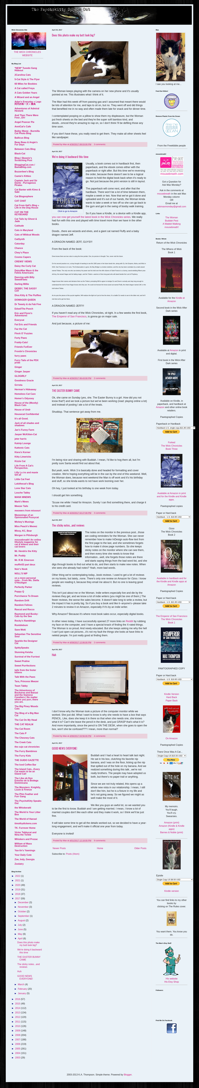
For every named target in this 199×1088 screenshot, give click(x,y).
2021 (18, 880)
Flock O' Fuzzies (24, 333)
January (22, 993)
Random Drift (22, 600)
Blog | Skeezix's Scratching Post (23, 159)
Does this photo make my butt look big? (73, 35)
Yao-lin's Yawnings (25, 850)
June (21, 929)
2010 (18, 1026)
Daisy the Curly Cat (25, 266)
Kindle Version (171, 694)
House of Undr (22, 409)
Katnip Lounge (23, 443)
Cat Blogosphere (24, 196)
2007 (18, 1039)
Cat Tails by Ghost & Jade (26, 220)
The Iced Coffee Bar (25, 764)
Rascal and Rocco (24, 609)
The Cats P (21, 733)
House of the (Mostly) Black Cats (26, 404)
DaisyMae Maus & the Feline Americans (26, 271)
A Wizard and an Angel (27, 97)
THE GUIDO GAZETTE (27, 760)
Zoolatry (19, 864)
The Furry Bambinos (26, 751)
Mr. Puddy (20, 555)
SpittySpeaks (22, 648)
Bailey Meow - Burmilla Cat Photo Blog (27, 132)
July (20, 925)
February (23, 989)
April (20, 938)
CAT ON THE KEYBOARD (22, 213)
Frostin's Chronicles (26, 351)
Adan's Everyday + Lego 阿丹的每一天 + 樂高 (28, 102)
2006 (18, 1044)
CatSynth (20, 239)
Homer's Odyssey (24, 398)
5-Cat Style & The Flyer (27, 79)
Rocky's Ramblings (25, 621)
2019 (18, 889)
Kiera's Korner (22, 452)
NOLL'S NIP (21, 573)
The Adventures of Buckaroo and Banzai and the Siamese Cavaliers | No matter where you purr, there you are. (26, 696)
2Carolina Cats (23, 75)
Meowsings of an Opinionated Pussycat (27, 516)
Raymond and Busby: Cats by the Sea (26, 615)
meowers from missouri (28, 510)
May (20, 934)
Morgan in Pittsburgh (26, 535)
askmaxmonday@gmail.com (171, 206)
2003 (18, 1057)
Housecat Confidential (27, 414)
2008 (18, 1035)
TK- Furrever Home (25, 828)
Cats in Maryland (24, 230)
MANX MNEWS (23, 497)
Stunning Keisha (24, 652)
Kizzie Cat (20, 461)
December (23, 902)
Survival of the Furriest (27, 656)
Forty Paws (21, 338)
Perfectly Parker (23, 587)
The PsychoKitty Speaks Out (28, 802)
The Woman (171, 217)
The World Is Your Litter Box (28, 813)
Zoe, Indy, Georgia (24, 859)
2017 (18, 898)
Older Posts (140, 848)
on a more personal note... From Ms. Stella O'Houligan (27, 580)
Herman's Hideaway (25, 389)
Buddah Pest (171, 220)
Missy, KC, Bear (23, 531)
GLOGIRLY (20, 376)
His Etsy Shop (171, 982)
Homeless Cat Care (25, 394)
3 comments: (100, 144)
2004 (18, 1053)
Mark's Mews (22, 501)
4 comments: (100, 736)
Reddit (130, 621)
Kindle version (171, 891)
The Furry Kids (23, 755)
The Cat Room (22, 729)
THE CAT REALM (24, 724)
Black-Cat (20, 153)
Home (100, 848)
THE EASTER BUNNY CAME (66, 390)
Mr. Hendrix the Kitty (26, 551)
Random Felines (23, 605)
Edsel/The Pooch (24, 309)
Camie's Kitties (23, 176)
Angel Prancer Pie (24, 122)
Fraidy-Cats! (21, 342)
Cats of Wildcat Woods (27, 234)
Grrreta (18, 385)
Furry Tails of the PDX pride (27, 361)
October (22, 911)
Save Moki (20, 629)
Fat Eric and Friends (26, 324)
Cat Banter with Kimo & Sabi (27, 190)
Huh (54, 655)
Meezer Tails (21, 506)
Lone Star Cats (23, 488)
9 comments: (100, 840)
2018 (18, 894)
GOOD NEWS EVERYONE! (64, 748)
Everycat (19, 320)
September (24, 916)
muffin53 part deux (25, 564)
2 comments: (100, 378)
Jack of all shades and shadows (27, 424)
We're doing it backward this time (70, 156)
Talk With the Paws (25, 677)
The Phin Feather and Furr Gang (26, 795)
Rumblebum (21, 625)
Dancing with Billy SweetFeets (24, 278)
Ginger (18, 367)
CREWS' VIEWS (23, 261)
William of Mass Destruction (23, 844)
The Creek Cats (23, 742)
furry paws (20, 356)
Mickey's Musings (24, 522)
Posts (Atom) (72, 854)
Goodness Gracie (24, 380)
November (23, 907)
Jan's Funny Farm (24, 430)
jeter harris (21, 439)
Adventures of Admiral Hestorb (27, 109)
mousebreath (164, 193)
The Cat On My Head (26, 720)
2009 (18, 1030)
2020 (18, 885)
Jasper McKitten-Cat (26, 434)
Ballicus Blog (22, 138)
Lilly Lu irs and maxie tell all (26, 473)
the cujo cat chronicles (27, 747)
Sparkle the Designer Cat (26, 642)
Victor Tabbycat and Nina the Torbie (25, 833)
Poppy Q (19, 591)
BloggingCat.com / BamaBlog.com (25, 166)
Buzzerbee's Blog (24, 171)
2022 (18, 876)
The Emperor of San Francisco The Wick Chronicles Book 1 (171, 619)
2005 (18, 1048)
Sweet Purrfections (25, 665)
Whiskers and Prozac (26, 839)
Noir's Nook (21, 569)
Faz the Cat (21, 329)
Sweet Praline (22, 661)
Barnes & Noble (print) (171, 832)
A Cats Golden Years (26, 93)
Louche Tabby (22, 492)
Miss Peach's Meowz (26, 526)
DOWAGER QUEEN (25, 300)
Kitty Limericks (23, 456)
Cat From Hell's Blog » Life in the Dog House (27, 206)
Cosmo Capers (23, 257)
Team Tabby (21, 686)
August (22, 920)
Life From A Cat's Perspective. (24, 466)
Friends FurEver (23, 347)
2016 (18, 999)
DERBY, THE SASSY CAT (26, 289)
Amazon (174, 350)
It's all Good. (21, 418)
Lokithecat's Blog (24, 483)
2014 (18, 1008)
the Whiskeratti (23, 807)
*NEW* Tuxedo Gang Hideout (26, 69)
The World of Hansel (26, 819)
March (21, 984)
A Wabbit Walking (172, 224)
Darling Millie (22, 284)
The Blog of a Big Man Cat (27, 714)
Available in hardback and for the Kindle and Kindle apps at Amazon (172, 581)
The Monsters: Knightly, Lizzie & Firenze (28, 788)
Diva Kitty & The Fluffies (28, 295)
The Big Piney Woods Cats (26, 707)
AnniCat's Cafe (23, 126)
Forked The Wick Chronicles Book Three (171, 445)
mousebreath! (172, 227)
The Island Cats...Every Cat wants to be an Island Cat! (27, 771)
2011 (18, 1021)
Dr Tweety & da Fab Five (28, 304)
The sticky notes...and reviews (68, 525)
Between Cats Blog (25, 149)
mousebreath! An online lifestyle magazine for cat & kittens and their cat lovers (28, 543)
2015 (18, 1003)
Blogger (128, 1074)
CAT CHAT (20, 201)
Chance (19, 248)
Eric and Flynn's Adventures (23, 314)
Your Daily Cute (23, 855)
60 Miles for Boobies (26, 84)
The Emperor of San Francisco (69, 316)
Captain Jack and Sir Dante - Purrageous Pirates (26, 182)
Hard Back (171, 697)
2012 (18, 1017)
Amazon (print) (171, 822)
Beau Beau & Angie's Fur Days (26, 143)
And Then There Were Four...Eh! (26, 116)
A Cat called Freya (24, 88)
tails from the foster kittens (25, 671)
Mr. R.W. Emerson (24, 560)
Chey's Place (22, 252)
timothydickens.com (26, 823)
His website (172, 978)
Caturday (20, 243)
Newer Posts (59, 848)
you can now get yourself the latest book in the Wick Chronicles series (91, 217)
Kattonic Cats (22, 448)
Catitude (19, 226)
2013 (18, 1012)
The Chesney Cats (25, 738)
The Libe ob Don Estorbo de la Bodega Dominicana (26, 780)
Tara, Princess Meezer (27, 681)
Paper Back (172, 700)
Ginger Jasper (22, 371)
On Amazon (172, 738)
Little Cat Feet (22, 479)
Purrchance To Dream (26, 596)
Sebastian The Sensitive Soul (28, 635)
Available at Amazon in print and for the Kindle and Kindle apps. (171, 496)
